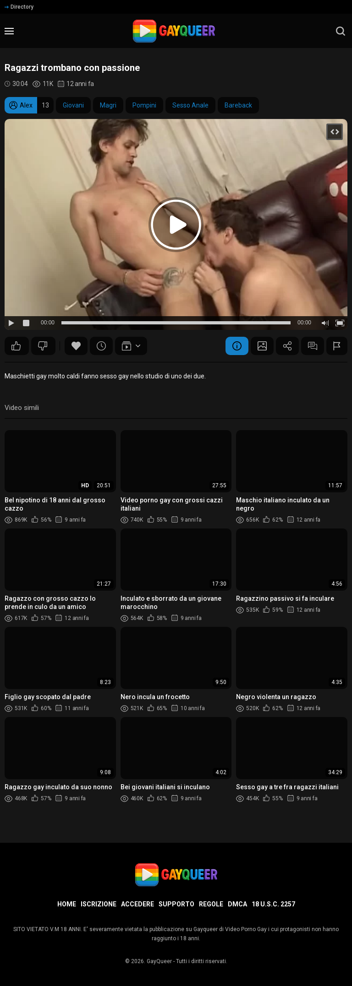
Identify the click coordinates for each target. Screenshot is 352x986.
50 (16, 345)
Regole (211, 904)
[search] (340, 31)
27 (42, 345)
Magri (108, 105)
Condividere (287, 345)
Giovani (73, 105)
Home (66, 904)
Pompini (144, 105)
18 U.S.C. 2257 (273, 904)
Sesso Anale (190, 105)
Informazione (237, 345)
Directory (19, 7)
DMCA (237, 904)
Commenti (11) (312, 345)
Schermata (262, 345)
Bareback (238, 105)
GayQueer (159, 961)
